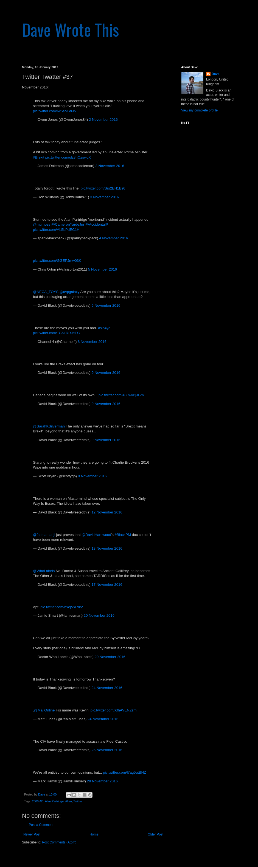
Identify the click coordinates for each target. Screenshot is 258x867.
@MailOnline (44, 710)
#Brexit (38, 157)
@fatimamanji (44, 535)
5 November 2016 (102, 269)
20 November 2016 (99, 615)
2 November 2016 (103, 119)
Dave (216, 74)
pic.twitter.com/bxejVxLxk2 (61, 607)
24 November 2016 (106, 688)
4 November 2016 (113, 238)
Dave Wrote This (70, 29)
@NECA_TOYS (45, 292)
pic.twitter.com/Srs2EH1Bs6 (103, 188)
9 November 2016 (105, 373)
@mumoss (41, 224)
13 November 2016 (106, 548)
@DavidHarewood (96, 535)
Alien (68, 801)
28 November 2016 (102, 781)
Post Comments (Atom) (59, 842)
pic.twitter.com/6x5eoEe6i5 (54, 111)
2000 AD (37, 801)
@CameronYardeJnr (67, 224)
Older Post (155, 834)
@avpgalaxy (70, 292)
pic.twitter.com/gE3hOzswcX (68, 157)
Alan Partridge (54, 801)
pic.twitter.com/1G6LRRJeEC (56, 333)
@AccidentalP (96, 224)
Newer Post (31, 834)
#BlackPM (123, 535)
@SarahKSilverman (49, 426)
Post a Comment (41, 825)
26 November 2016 (106, 750)
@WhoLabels (44, 571)
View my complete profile (199, 110)
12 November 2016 (106, 512)
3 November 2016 (109, 166)
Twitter (77, 801)
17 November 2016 (106, 584)
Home (94, 834)
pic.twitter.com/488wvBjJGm (121, 395)
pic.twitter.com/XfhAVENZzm (114, 710)
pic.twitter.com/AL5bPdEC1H (56, 230)
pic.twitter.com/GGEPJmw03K (57, 261)
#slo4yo (104, 328)
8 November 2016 (92, 342)
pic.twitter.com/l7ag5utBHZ (124, 772)
